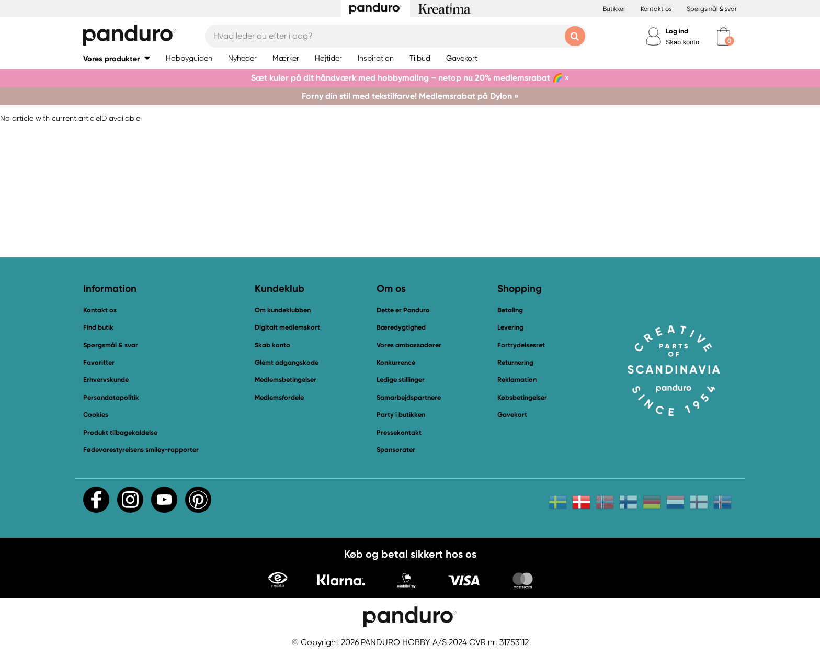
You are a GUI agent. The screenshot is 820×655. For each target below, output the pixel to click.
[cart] (723, 36)
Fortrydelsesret (521, 345)
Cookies (95, 415)
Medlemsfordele (279, 397)
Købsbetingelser (522, 397)
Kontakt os (656, 9)
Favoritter (99, 362)
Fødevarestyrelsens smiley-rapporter (141, 450)
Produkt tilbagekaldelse (120, 432)
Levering (510, 327)
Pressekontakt (399, 432)
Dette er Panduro (403, 310)
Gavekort (512, 415)
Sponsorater (396, 450)
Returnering (515, 362)
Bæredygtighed (401, 327)
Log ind (677, 31)
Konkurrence (396, 362)
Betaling (510, 310)
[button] (116, 58)
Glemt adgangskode (286, 362)
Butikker (614, 9)
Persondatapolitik (111, 397)
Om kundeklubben (283, 310)
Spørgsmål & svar (712, 9)
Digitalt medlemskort (287, 327)
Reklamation (517, 379)
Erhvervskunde (106, 379)
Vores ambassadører (409, 345)
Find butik (98, 327)
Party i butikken (401, 415)
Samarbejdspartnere (409, 397)
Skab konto (682, 42)
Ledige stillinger (401, 379)
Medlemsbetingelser (285, 379)
